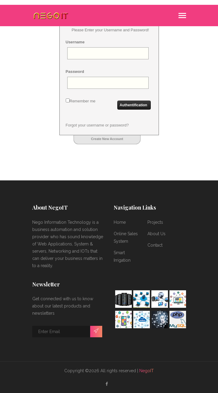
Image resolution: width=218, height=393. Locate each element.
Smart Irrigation (122, 256)
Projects (155, 222)
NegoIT (146, 370)
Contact (155, 245)
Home (120, 222)
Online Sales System (126, 237)
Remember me (81, 100)
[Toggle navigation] (182, 16)
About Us (156, 233)
